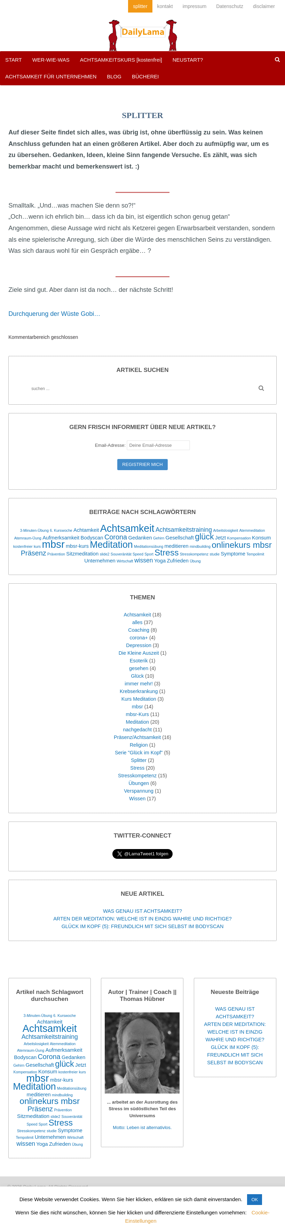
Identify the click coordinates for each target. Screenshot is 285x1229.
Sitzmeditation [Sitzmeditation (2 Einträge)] (82, 554)
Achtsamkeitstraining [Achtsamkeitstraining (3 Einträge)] (184, 529)
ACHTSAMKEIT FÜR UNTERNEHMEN (50, 76)
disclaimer (264, 6)
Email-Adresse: (142, 445)
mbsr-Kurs (137, 714)
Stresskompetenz (137, 775)
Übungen (138, 783)
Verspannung (138, 791)
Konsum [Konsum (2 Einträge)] (261, 537)
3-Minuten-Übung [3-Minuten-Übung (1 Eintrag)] (34, 530)
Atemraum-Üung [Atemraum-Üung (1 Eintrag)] (27, 538)
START (13, 60)
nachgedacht (137, 729)
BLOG (114, 76)
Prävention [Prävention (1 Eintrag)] (56, 554)
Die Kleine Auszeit (139, 653)
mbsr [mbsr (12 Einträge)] (53, 544)
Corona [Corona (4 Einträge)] (115, 537)
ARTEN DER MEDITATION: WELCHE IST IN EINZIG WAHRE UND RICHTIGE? (142, 918)
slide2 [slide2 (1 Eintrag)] (105, 554)
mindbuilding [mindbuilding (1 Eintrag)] (200, 546)
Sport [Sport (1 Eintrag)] (148, 554)
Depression (138, 645)
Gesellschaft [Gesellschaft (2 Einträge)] (179, 537)
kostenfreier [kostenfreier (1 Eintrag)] (23, 546)
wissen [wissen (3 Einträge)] (143, 560)
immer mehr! (139, 683)
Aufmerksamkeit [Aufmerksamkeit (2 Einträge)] (60, 537)
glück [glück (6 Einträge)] (204, 536)
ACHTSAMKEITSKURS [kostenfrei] (121, 60)
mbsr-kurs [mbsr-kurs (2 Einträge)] (77, 546)
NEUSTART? (188, 60)
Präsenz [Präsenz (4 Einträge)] (33, 553)
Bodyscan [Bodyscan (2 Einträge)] (92, 537)
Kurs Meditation (138, 699)
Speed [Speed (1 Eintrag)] (138, 554)
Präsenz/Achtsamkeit (137, 737)
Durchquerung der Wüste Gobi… (54, 313)
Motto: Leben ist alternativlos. (142, 1127)
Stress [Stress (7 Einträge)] (167, 552)
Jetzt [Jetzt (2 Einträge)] (220, 537)
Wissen (137, 798)
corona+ (139, 637)
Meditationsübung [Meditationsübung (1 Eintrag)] (148, 546)
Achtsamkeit (137, 614)
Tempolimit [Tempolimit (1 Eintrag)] (255, 554)
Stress (137, 768)
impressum (194, 6)
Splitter (139, 760)
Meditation (137, 722)
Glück (137, 676)
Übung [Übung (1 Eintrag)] (195, 561)
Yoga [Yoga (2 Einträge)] (160, 560)
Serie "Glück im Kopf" (139, 752)
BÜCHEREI (145, 76)
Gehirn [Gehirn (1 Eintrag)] (158, 538)
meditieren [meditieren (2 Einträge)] (177, 546)
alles (137, 622)
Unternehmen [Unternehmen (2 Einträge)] (100, 560)
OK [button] (254, 1199)
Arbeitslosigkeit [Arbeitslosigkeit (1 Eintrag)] (225, 530)
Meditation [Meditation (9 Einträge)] (111, 544)
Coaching (138, 630)
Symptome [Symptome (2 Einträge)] (233, 554)
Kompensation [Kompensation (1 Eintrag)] (239, 538)
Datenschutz (229, 6)
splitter (140, 6)
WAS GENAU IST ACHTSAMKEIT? (142, 911)
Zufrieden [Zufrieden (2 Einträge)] (178, 560)
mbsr (137, 706)
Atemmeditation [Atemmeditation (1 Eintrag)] (252, 530)
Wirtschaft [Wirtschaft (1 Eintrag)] (125, 561)
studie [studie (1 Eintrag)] (214, 554)
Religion (139, 745)
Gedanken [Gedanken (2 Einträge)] (140, 537)
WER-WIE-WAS (51, 60)
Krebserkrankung (139, 691)
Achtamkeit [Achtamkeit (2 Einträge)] (86, 530)
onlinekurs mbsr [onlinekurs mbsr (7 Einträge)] (242, 545)
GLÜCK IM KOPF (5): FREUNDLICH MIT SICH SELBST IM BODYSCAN (143, 926)
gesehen (138, 668)
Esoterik (139, 660)
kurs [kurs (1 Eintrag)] (37, 546)
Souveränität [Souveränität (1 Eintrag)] (121, 554)
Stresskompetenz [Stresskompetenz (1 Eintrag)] (194, 554)
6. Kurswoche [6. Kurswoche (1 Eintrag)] (61, 530)
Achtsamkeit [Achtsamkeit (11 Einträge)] (127, 528)
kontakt (165, 6)
